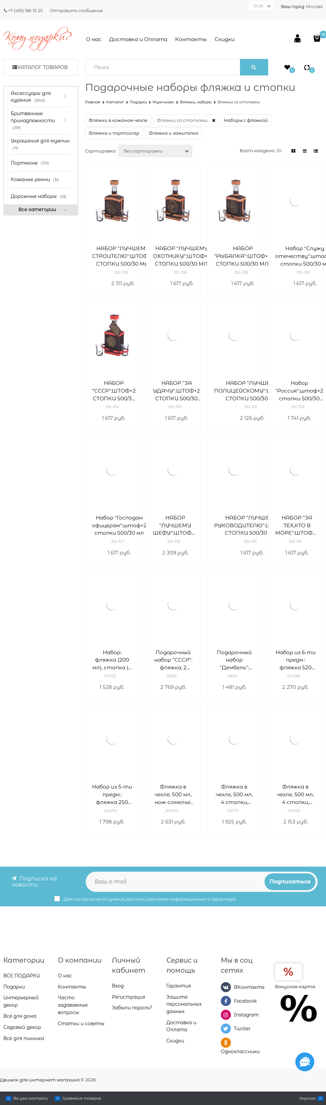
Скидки (225, 39)
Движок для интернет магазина (40, 1079)
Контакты (191, 39)
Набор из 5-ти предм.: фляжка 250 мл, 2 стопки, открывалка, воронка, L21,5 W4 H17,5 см (112, 794)
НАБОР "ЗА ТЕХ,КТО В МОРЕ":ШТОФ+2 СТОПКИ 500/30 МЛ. (297, 525)
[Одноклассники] (226, 1042)
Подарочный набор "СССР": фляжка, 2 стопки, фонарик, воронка (173, 660)
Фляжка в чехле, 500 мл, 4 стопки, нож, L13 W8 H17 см (234, 794)
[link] (294, 151)
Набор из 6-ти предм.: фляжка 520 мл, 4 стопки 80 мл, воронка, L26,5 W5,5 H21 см (296, 660)
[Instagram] (226, 1015)
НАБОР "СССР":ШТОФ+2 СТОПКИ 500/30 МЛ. (114, 391)
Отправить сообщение (76, 10)
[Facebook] (226, 1001)
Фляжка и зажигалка (173, 133)
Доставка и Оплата (138, 39)
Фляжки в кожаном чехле (118, 120)
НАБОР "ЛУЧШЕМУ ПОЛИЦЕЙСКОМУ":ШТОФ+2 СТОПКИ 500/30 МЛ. (252, 391)
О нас (93, 39)
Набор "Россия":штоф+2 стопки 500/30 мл (299, 391)
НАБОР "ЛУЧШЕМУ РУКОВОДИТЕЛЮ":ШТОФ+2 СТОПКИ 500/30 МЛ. (251, 525)
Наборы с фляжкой (246, 120)
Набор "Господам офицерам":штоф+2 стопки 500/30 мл (119, 525)
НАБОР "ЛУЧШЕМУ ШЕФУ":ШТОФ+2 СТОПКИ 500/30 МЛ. (175, 525)
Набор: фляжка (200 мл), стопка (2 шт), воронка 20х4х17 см (111, 660)
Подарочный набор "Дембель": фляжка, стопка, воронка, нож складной (234, 660)
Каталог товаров (43, 67)
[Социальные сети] (304, 1061)
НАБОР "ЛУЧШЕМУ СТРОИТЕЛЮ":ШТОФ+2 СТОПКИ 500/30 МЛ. (123, 256)
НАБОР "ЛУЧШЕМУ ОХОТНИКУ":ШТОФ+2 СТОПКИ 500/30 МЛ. (182, 256)
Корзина (307, 1098)
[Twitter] (226, 1029)
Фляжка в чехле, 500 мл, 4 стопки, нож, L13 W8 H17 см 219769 (295, 794)
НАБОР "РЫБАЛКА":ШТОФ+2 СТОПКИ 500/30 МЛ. (242, 256)
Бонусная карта (295, 986)
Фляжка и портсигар (114, 133)
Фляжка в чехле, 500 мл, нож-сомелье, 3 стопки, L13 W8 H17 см (173, 794)
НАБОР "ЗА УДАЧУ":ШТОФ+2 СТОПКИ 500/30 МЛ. (176, 391)
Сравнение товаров (82, 1098)
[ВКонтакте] (226, 987)
